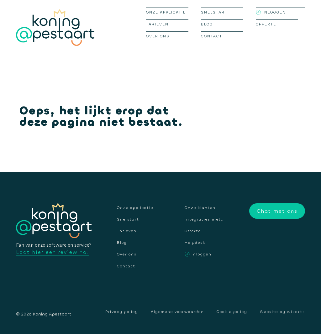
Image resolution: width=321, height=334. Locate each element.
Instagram (286, 235)
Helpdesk (195, 242)
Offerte (266, 24)
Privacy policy (121, 311)
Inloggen (274, 12)
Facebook (271, 235)
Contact (211, 36)
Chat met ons (277, 211)
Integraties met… (204, 219)
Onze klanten (200, 207)
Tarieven (157, 24)
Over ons (158, 36)
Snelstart (214, 12)
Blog (207, 24)
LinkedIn (300, 235)
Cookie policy (232, 311)
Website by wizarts (282, 311)
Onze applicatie (166, 12)
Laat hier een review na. (52, 252)
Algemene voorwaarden (177, 311)
